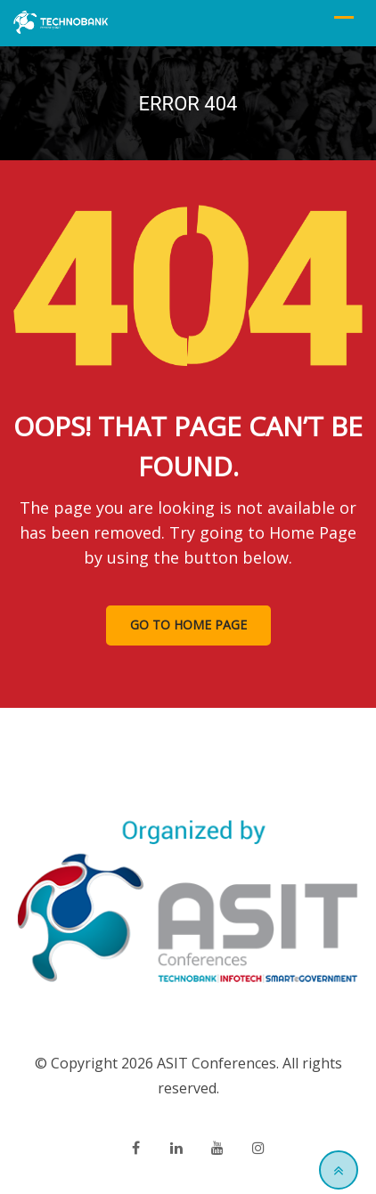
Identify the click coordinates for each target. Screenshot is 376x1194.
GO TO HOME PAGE (188, 624)
